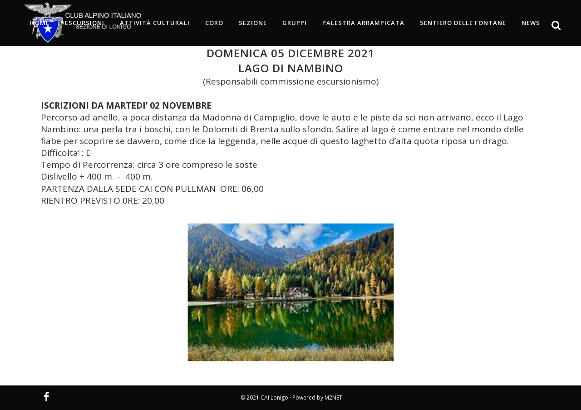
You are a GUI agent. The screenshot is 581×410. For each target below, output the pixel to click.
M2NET (333, 397)
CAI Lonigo (274, 397)
